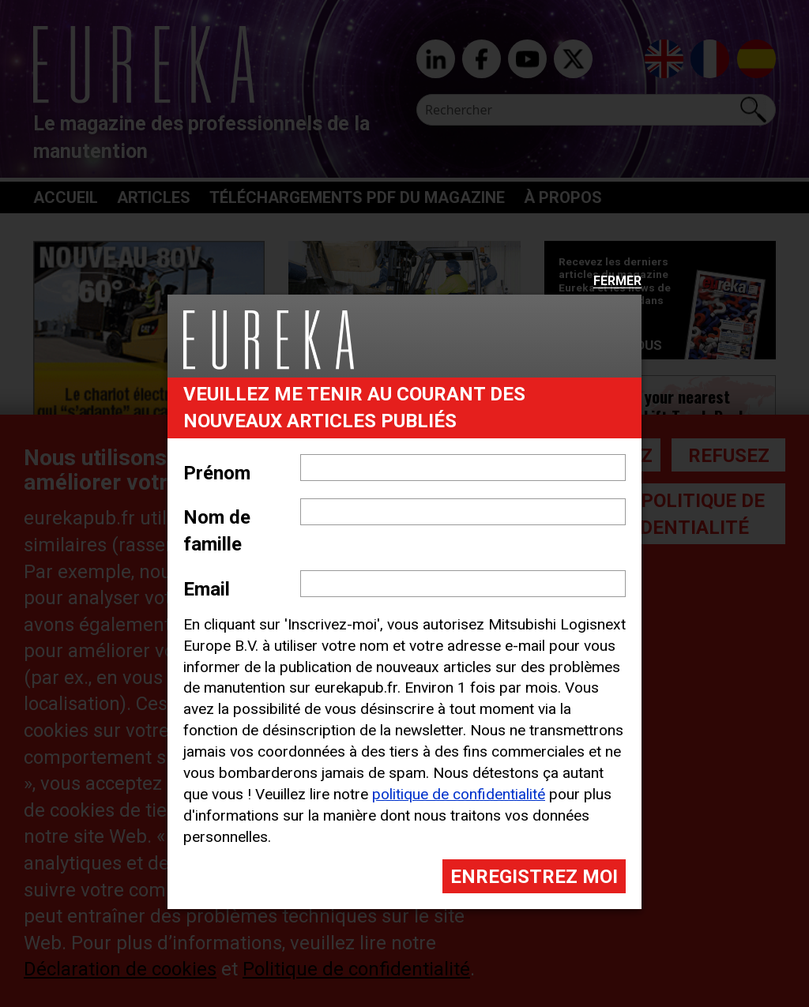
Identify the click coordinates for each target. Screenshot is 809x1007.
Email (206, 589)
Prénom (216, 473)
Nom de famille (216, 530)
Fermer (617, 281)
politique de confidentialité (458, 794)
